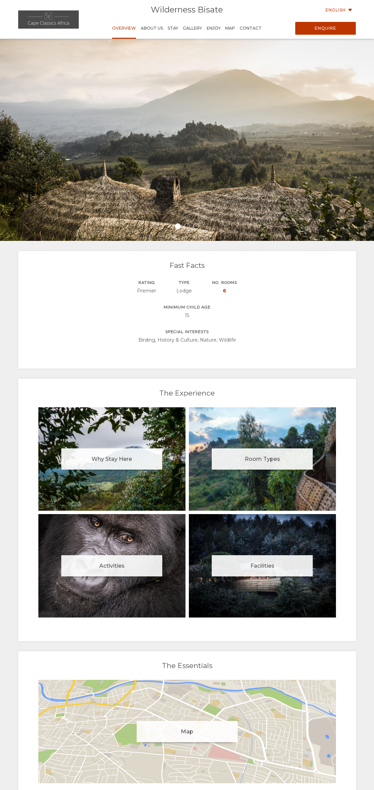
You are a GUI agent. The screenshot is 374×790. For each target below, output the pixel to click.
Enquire (325, 28)
